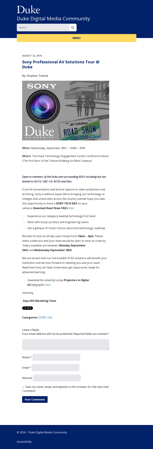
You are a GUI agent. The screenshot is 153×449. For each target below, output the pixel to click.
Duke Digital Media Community (53, 18)
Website (27, 378)
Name (27, 357)
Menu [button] (77, 38)
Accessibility (24, 441)
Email (26, 367)
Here (71, 208)
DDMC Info (45, 317)
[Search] (73, 27)
